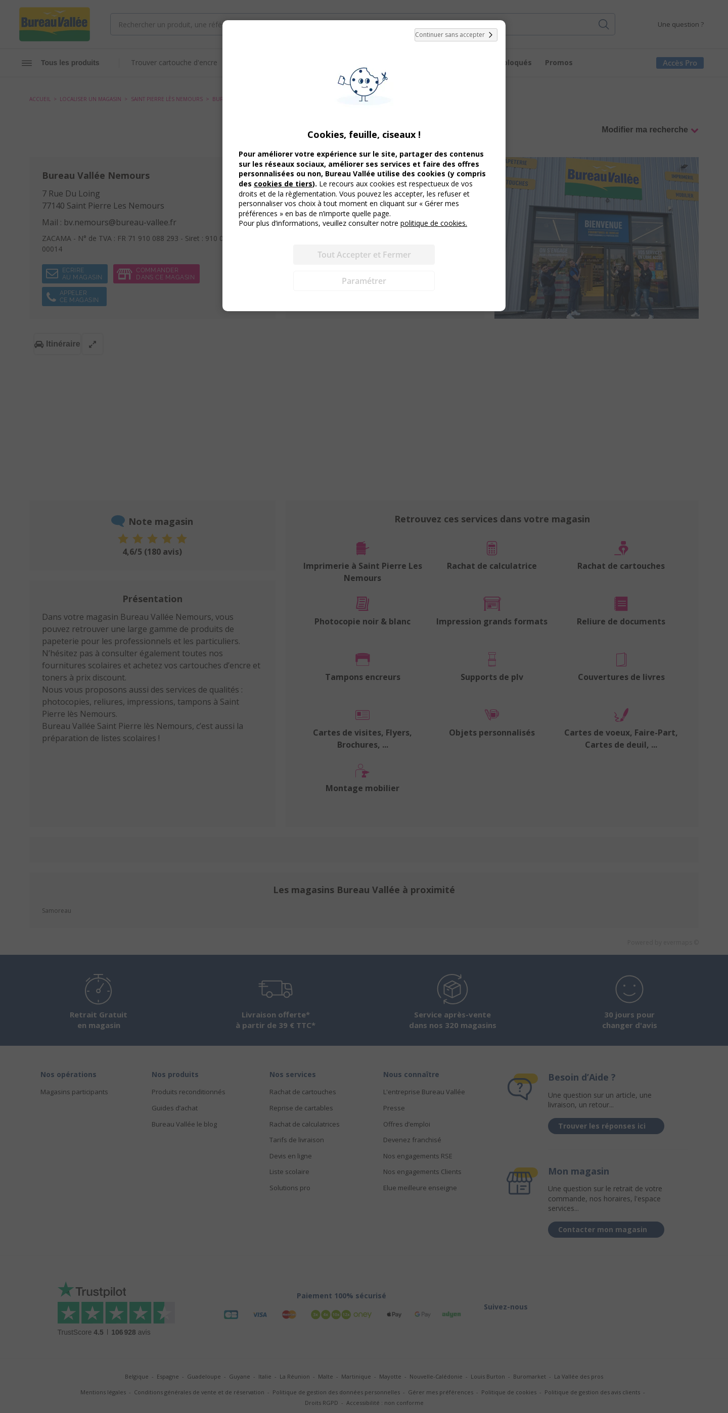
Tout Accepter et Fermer (364, 254)
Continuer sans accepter (456, 35)
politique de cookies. (433, 223)
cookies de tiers (283, 183)
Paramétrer (364, 280)
